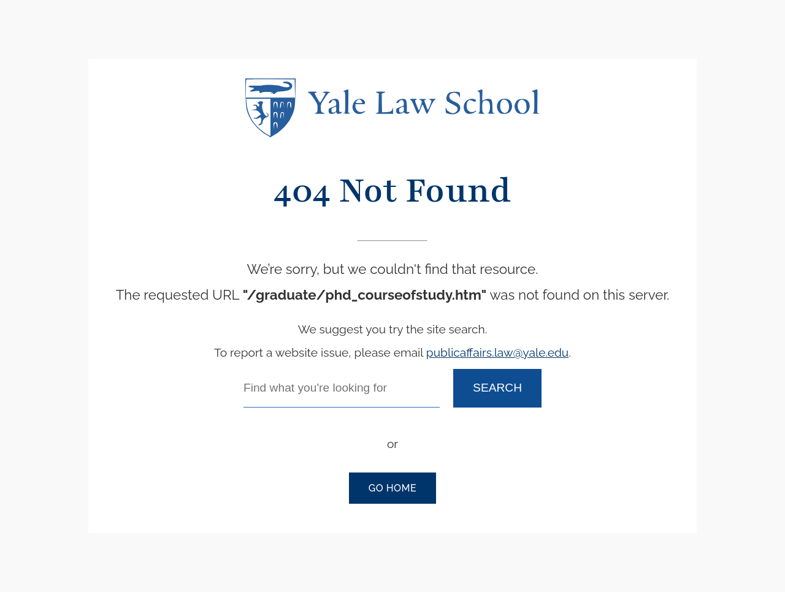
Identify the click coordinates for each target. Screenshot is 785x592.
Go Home (392, 488)
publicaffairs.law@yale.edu (497, 352)
